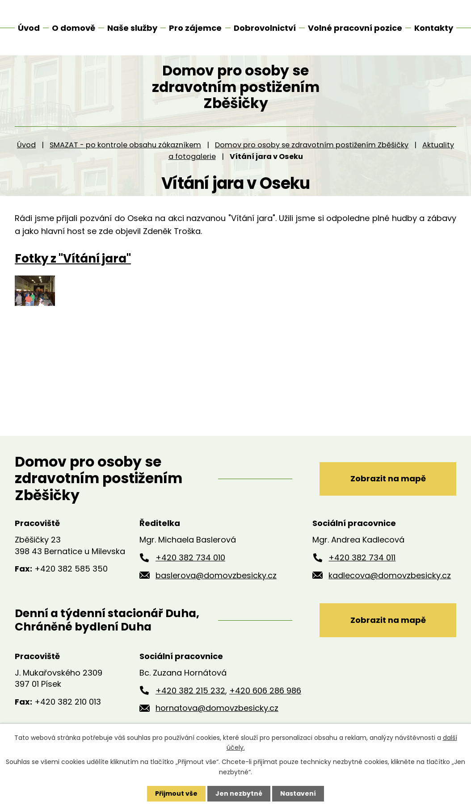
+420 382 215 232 (190, 700)
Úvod (26, 155)
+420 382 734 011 (361, 567)
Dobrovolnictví (265, 27)
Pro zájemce (195, 27)
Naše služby (132, 27)
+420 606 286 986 (265, 700)
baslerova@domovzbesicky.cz (216, 584)
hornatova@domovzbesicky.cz (217, 717)
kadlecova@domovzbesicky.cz (389, 584)
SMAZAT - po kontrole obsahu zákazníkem (125, 155)
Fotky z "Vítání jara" (73, 268)
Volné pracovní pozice (355, 27)
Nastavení (298, 793)
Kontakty (433, 27)
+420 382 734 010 (190, 567)
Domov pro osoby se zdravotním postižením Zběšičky (311, 155)
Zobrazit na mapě (388, 488)
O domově (73, 27)
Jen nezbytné (238, 793)
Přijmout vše (176, 793)
